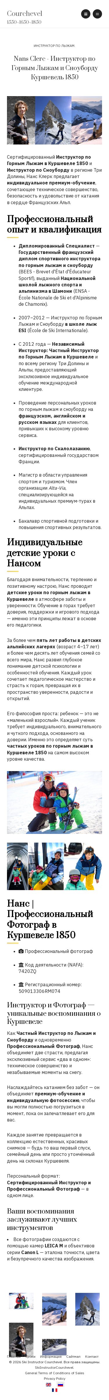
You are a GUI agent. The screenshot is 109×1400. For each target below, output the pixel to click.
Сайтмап (73, 1356)
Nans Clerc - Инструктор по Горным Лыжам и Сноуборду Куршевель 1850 (54, 68)
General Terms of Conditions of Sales (54, 1373)
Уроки (30, 1356)
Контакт (92, 1356)
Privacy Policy (54, 1378)
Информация (51, 1356)
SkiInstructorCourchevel (54, 1367)
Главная (14, 1356)
